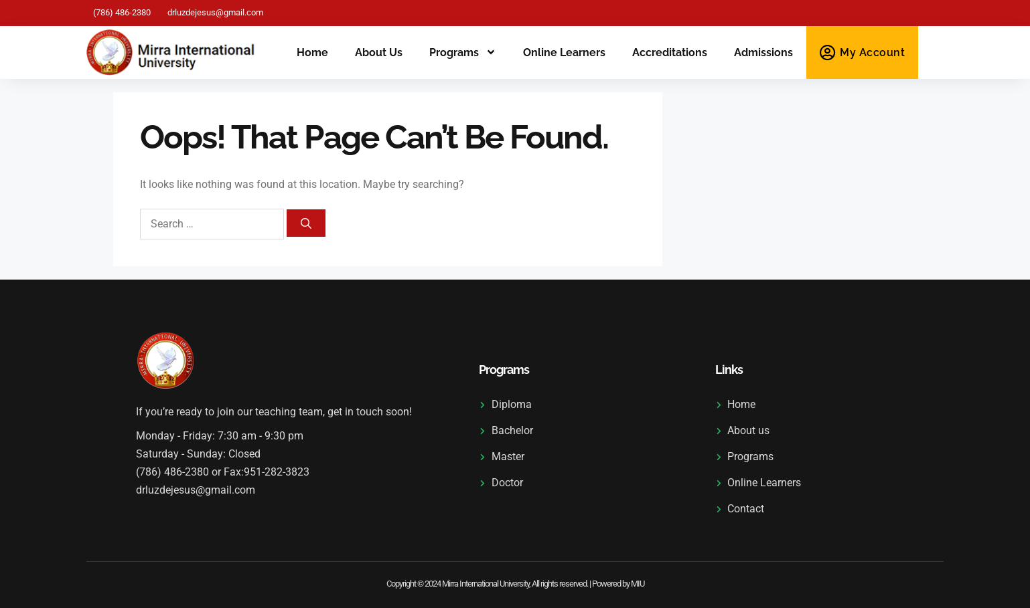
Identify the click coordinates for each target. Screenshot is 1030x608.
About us (378, 52)
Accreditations (669, 52)
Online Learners (564, 52)
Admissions (763, 52)
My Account (872, 52)
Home (312, 52)
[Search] (306, 223)
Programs (462, 53)
